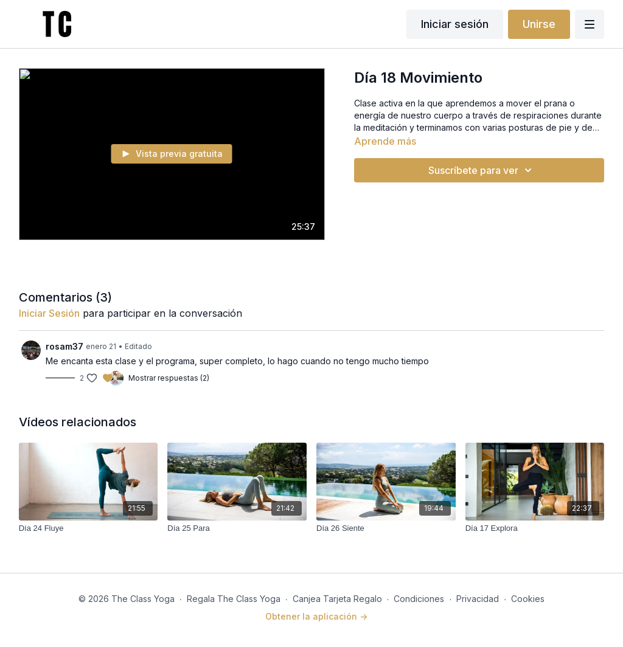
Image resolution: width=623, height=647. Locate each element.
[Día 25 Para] (237, 528)
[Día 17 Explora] (535, 528)
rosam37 (64, 346)
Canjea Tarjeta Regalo (337, 598)
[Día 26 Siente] (386, 528)
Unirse (539, 24)
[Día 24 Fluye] (88, 528)
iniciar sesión (49, 313)
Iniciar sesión (455, 24)
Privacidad (477, 598)
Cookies (528, 598)
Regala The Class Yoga (233, 598)
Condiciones (419, 598)
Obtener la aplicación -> (316, 616)
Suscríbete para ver (481, 170)
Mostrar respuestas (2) (168, 377)
